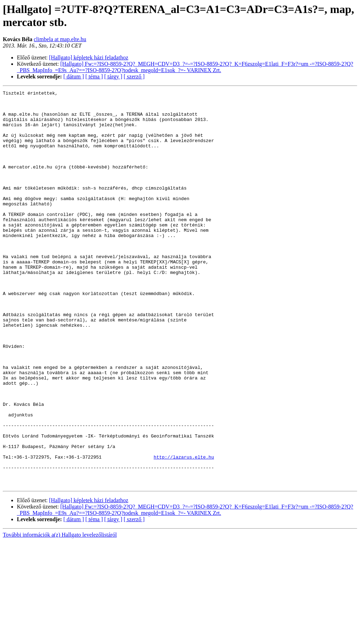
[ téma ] (94, 76)
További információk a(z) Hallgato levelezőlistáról (60, 614)
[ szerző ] (134, 76)
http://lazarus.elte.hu (184, 531)
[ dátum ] (73, 76)
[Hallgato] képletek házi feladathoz (88, 57)
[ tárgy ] (113, 76)
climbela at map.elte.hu (60, 39)
